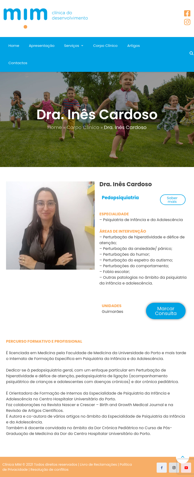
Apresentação (41, 45)
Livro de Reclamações (98, 464)
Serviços (71, 45)
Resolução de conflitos (50, 469)
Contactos (17, 62)
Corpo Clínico (105, 45)
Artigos (133, 45)
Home (13, 45)
